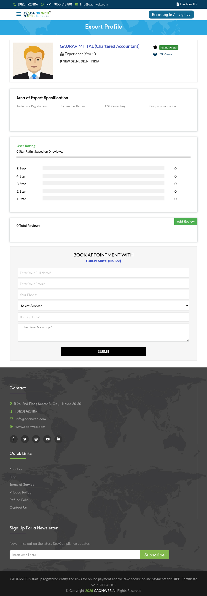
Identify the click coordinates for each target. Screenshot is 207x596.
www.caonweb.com (30, 426)
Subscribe (154, 555)
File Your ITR (188, 4)
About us (16, 469)
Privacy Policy (21, 492)
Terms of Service (22, 484)
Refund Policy (20, 499)
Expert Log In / (163, 14)
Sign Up (185, 14)
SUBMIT (103, 351)
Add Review (186, 221)
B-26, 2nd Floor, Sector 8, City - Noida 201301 (48, 403)
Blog (13, 477)
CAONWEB (103, 590)
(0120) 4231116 (28, 4)
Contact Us (18, 507)
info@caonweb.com (94, 4)
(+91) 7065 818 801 (59, 4)
